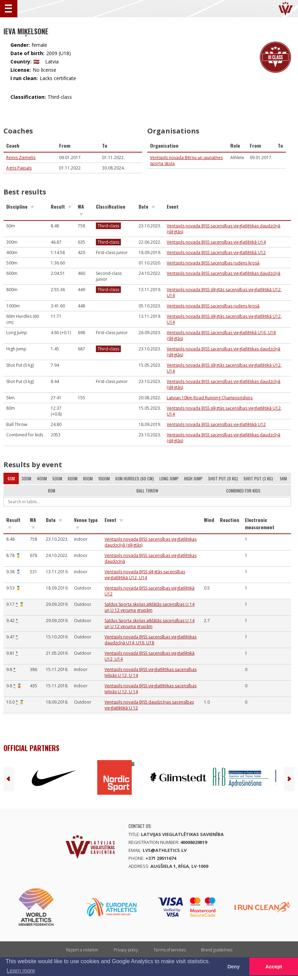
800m (88, 478)
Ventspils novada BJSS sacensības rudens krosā (213, 263)
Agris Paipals (19, 168)
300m (26, 478)
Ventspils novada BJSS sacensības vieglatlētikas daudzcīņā (223, 273)
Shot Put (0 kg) (223, 478)
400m (42, 478)
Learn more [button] (21, 971)
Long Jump (169, 478)
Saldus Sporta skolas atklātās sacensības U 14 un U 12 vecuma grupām (149, 607)
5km (283, 478)
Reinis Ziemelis (20, 157)
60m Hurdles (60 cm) (134, 478)
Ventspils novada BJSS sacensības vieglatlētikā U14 (216, 242)
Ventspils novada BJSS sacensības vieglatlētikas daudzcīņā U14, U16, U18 (151, 640)
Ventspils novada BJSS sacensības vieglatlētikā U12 (216, 252)
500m (57, 478)
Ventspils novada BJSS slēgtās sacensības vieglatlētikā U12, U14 (145, 575)
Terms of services (170, 950)
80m (51, 491)
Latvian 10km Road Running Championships (210, 398)
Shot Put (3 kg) (258, 478)
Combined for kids (243, 491)
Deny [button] (233, 966)
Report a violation (82, 950)
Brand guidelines (216, 950)
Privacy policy (126, 950)
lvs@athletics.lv (165, 850)
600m (72, 478)
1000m (104, 478)
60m (11, 478)
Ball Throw (147, 491)
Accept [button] (273, 966)
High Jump (193, 478)
